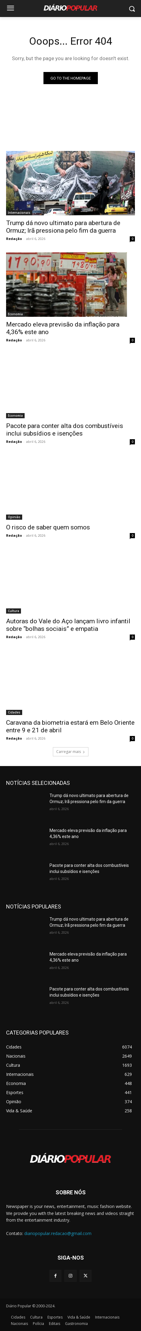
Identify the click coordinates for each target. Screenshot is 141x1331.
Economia (15, 314)
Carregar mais (70, 751)
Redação (14, 238)
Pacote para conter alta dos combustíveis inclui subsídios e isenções (64, 429)
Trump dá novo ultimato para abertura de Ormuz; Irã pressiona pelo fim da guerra (63, 226)
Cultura (13, 611)
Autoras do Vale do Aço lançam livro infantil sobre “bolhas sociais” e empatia (68, 625)
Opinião (14, 517)
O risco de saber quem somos (49, 527)
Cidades (14, 712)
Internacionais (19, 212)
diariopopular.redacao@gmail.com (57, 1233)
